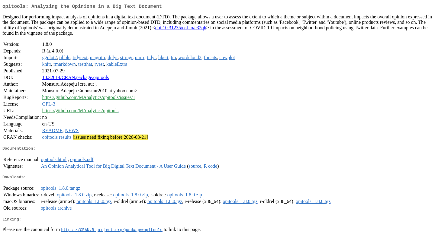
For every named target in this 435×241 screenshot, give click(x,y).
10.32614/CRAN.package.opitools (75, 78)
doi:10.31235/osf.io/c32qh (180, 28)
